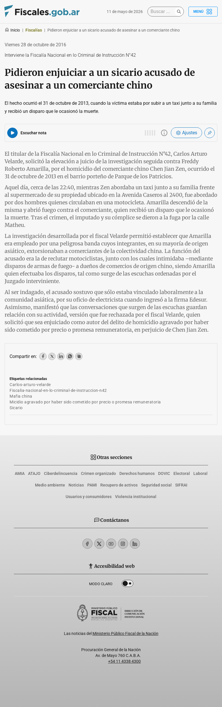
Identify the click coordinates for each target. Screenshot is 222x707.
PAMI (92, 485)
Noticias (76, 485)
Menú (203, 11)
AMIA (20, 473)
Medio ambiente (50, 485)
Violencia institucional (135, 496)
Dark (127, 584)
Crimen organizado (98, 473)
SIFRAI (181, 485)
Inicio (12, 30)
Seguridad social (156, 485)
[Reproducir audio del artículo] (12, 133)
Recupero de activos (119, 485)
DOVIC (164, 473)
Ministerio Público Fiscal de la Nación (125, 633)
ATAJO (34, 473)
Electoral (181, 473)
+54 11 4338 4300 (124, 661)
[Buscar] (162, 11)
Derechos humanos (137, 473)
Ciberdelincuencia (60, 473)
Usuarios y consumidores (89, 496)
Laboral (200, 473)
